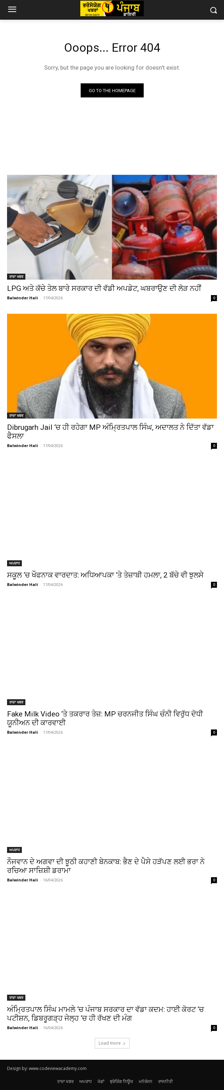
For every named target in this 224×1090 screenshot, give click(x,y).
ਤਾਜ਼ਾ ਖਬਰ (16, 276)
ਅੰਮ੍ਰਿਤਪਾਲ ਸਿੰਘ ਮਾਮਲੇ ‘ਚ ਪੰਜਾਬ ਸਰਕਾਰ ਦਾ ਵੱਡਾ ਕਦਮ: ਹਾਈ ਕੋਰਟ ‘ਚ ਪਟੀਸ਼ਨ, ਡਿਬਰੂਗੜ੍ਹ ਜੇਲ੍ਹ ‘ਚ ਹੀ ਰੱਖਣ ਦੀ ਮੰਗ (105, 1013)
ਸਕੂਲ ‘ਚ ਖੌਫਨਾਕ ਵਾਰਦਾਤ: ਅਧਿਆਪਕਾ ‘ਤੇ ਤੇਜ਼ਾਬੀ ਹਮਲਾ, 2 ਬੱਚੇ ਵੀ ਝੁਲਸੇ (105, 575)
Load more (112, 1043)
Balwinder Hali (22, 297)
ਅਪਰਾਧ (14, 563)
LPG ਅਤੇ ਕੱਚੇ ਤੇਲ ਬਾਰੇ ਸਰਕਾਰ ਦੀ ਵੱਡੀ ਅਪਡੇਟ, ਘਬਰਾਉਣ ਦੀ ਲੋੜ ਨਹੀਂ (104, 288)
